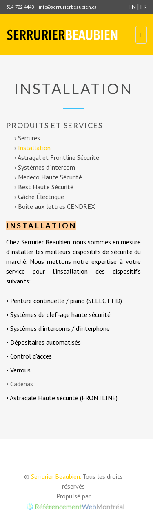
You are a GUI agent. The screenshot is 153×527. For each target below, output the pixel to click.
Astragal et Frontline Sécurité (58, 157)
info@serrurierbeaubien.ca (68, 6)
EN (132, 6)
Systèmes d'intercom (46, 167)
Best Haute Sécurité (45, 187)
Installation (34, 148)
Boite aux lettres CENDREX (56, 206)
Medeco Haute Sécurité (50, 177)
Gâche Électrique (41, 197)
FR (143, 6)
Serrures (29, 138)
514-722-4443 (20, 6)
